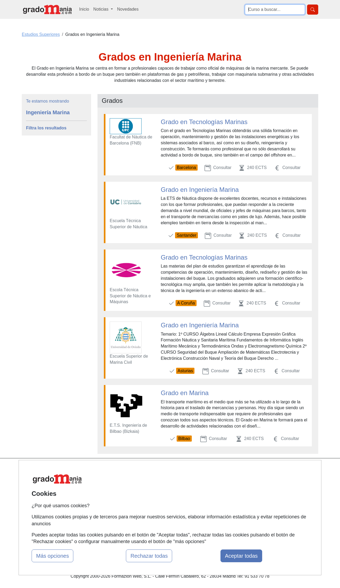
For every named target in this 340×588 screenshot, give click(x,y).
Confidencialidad (218, 479)
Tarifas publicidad (118, 490)
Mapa (107, 469)
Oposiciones (164, 523)
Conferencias (164, 496)
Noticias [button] (101, 9)
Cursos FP (162, 485)
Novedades (128, 9)
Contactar (212, 469)
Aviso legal (213, 490)
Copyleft (210, 500)
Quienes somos (116, 479)
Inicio (84, 9)
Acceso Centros (117, 510)
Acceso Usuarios (118, 500)
